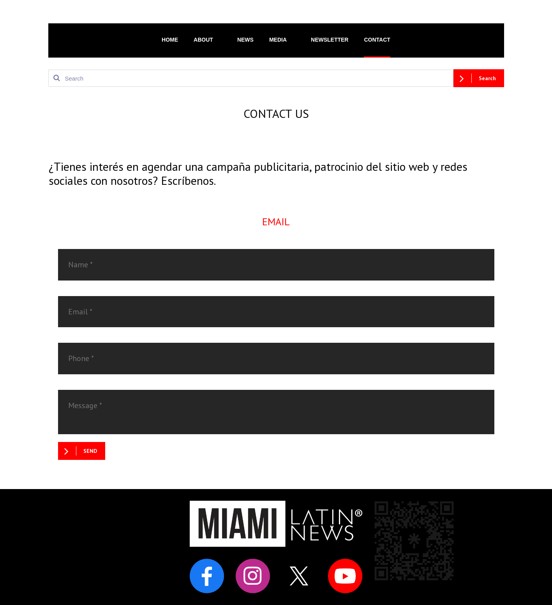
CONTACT (377, 40)
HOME (170, 40)
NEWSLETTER (329, 40)
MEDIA (282, 39)
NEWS (245, 40)
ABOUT (208, 39)
